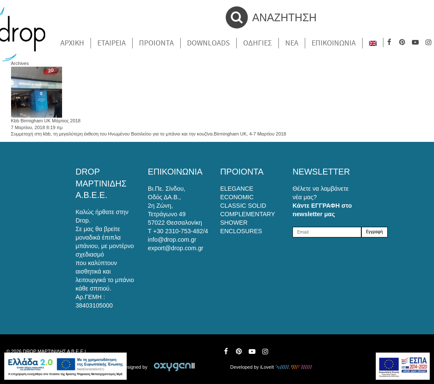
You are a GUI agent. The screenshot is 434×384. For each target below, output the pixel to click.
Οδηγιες (257, 43)
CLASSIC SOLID (243, 205)
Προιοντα (156, 43)
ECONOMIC (237, 197)
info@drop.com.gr (172, 239)
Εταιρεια (111, 43)
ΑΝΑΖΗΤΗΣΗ (271, 17)
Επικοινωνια (334, 43)
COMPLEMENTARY (247, 214)
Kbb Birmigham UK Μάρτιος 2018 (46, 120)
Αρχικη (72, 43)
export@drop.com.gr (176, 248)
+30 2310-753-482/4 (180, 231)
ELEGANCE (236, 188)
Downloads (208, 43)
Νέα (291, 43)
